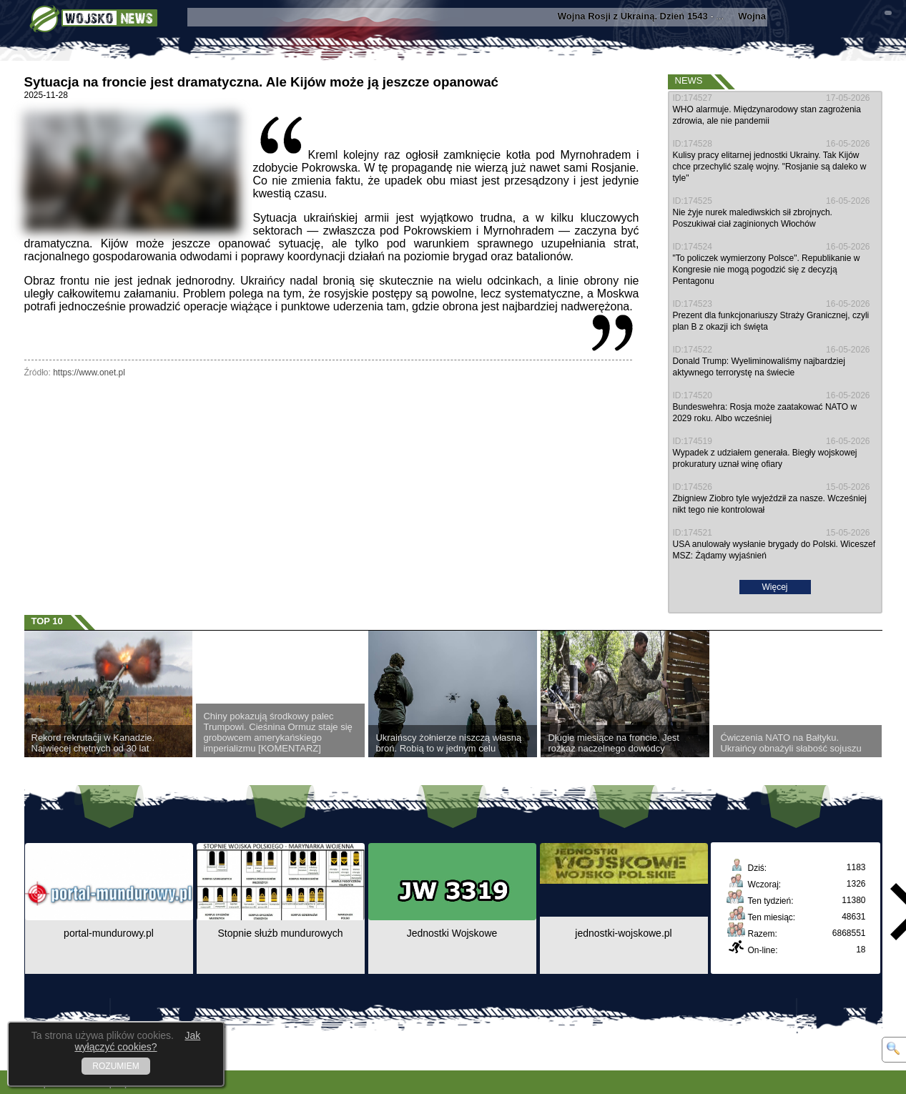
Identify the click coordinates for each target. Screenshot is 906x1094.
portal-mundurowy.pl (109, 933)
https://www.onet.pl (89, 373)
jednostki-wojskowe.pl (623, 933)
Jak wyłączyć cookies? (137, 1041)
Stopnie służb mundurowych (280, 933)
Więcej (774, 587)
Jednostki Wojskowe (452, 933)
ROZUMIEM (115, 1066)
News (689, 80)
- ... (646, 16)
